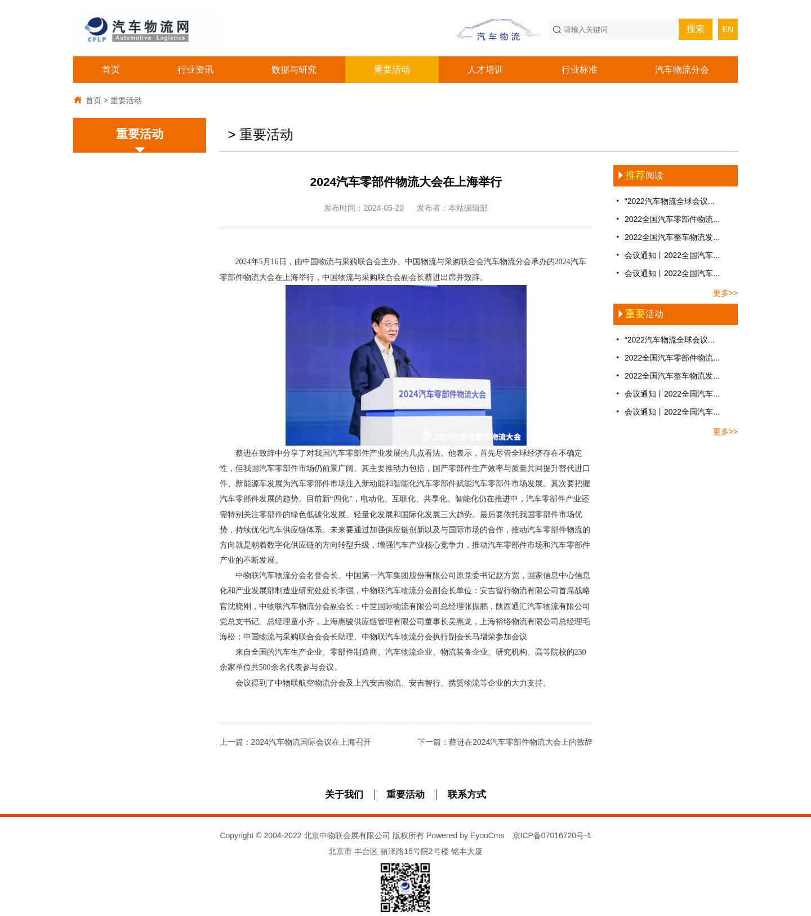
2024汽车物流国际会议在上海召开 (311, 741)
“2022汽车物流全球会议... (663, 201)
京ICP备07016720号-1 (552, 835)
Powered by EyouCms (464, 835)
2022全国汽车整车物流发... (666, 237)
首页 (111, 69)
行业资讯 (195, 69)
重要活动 (392, 69)
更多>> (725, 292)
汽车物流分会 (682, 69)
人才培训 (485, 69)
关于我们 (344, 794)
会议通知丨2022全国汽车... (666, 255)
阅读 (638, 175)
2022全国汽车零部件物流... (666, 219)
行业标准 (580, 69)
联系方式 (467, 794)
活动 (638, 314)
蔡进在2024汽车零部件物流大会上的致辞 (520, 741)
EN (728, 29)
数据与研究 (294, 69)
